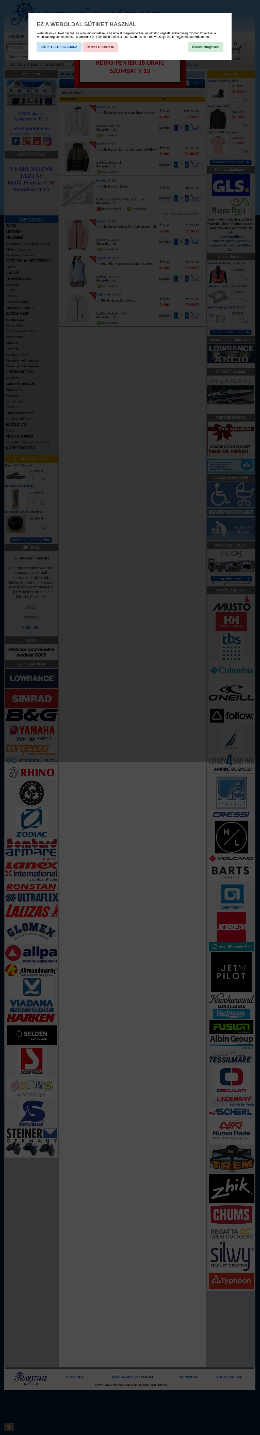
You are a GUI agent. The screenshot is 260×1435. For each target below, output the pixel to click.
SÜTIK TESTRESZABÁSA (59, 47)
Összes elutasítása (100, 47)
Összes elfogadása (205, 47)
